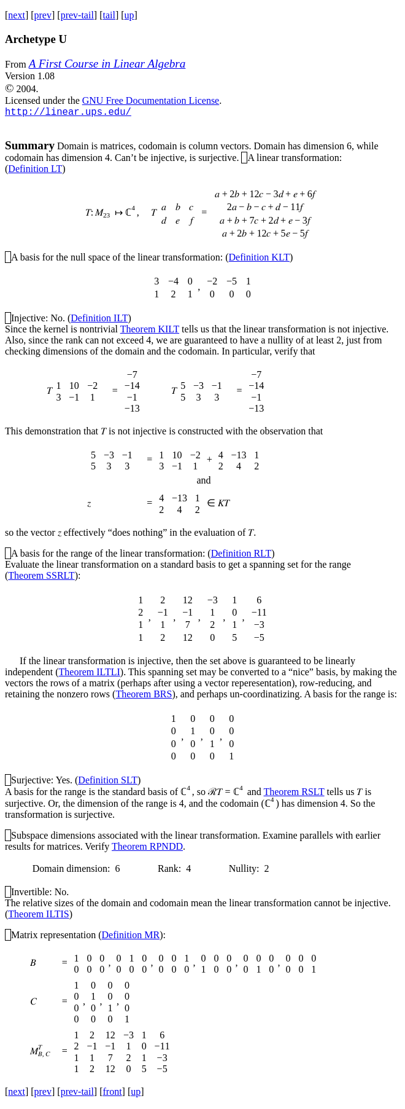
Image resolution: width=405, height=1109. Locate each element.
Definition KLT (259, 259)
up (129, 15)
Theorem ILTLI (89, 673)
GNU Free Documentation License (150, 100)
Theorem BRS (143, 696)
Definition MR (131, 936)
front (112, 1093)
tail (108, 15)
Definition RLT (241, 555)
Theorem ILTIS (38, 916)
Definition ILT (99, 320)
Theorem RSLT (293, 793)
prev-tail (77, 15)
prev (43, 15)
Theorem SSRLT (41, 577)
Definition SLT (107, 782)
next (16, 15)
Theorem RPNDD (147, 848)
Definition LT (35, 170)
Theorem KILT (149, 331)
